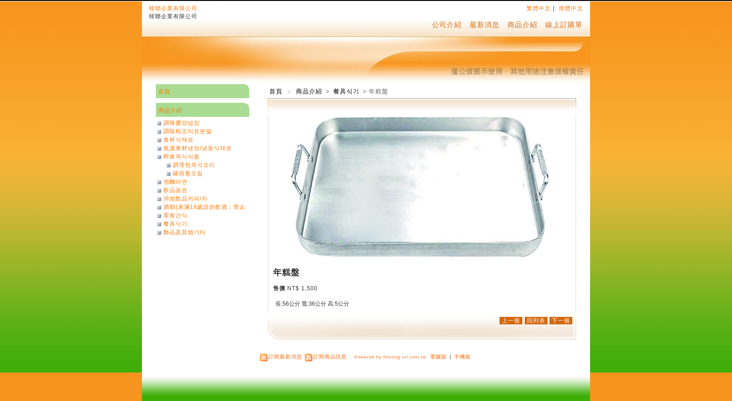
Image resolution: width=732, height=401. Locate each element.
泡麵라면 (175, 182)
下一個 (561, 320)
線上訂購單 (564, 25)
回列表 (536, 320)
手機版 (462, 356)
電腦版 (438, 356)
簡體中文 (571, 8)
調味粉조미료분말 (187, 131)
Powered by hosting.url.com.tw (390, 357)
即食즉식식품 (181, 156)
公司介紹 (447, 25)
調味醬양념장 (181, 123)
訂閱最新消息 (285, 356)
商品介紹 (522, 25)
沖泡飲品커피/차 (185, 198)
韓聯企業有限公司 (173, 8)
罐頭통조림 (188, 173)
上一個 (511, 320)
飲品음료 (175, 190)
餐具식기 (347, 91)
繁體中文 (539, 8)
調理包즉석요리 (194, 165)
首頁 (275, 91)
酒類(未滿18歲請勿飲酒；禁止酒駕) (204, 207)
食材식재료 (178, 139)
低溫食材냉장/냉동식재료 (197, 148)
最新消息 (485, 25)
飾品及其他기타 (184, 232)
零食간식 (175, 215)
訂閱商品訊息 (330, 356)
